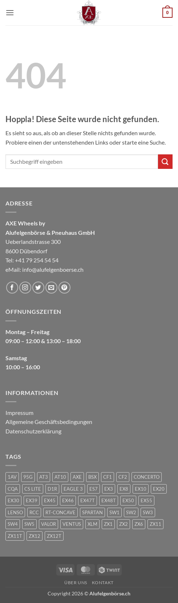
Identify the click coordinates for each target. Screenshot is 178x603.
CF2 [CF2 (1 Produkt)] (122, 477)
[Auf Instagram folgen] (25, 288)
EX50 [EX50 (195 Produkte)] (128, 500)
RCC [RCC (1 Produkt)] (34, 512)
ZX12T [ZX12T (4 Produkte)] (54, 536)
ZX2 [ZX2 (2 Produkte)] (123, 524)
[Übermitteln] (165, 161)
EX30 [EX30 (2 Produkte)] (13, 500)
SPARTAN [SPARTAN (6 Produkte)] (92, 512)
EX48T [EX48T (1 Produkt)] (108, 500)
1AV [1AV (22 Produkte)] (12, 477)
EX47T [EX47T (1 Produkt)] (87, 500)
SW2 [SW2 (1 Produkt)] (131, 512)
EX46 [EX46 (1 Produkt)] (68, 500)
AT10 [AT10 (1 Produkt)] (60, 477)
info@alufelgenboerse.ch (53, 269)
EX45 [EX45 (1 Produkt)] (50, 500)
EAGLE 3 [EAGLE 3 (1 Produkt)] (73, 489)
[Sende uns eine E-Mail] (51, 288)
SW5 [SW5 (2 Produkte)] (29, 524)
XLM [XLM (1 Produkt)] (92, 524)
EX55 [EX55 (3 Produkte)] (146, 500)
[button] (9, 12)
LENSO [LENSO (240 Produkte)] (15, 512)
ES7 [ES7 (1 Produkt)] (93, 489)
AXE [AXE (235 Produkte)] (77, 477)
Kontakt (103, 582)
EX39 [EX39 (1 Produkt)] (31, 500)
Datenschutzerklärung (33, 431)
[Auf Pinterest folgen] (64, 288)
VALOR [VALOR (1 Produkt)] (48, 524)
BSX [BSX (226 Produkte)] (92, 477)
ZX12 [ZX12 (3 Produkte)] (34, 536)
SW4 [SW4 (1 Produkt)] (13, 524)
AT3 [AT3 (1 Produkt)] (43, 477)
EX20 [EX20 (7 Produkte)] (159, 489)
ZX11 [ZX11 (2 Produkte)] (155, 524)
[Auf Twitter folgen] (38, 288)
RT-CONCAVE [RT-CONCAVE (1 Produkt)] (60, 512)
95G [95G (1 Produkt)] (28, 477)
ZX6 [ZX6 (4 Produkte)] (138, 524)
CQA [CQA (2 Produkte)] (13, 489)
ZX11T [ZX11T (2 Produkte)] (15, 536)
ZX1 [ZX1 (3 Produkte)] (108, 524)
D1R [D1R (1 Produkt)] (52, 489)
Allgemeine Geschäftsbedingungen (48, 421)
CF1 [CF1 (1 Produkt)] (107, 477)
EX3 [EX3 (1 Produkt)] (108, 489)
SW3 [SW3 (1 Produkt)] (148, 512)
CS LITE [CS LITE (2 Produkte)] (32, 489)
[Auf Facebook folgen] (12, 288)
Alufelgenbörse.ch (109, 593)
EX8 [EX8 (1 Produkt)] (124, 489)
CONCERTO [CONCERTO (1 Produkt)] (146, 477)
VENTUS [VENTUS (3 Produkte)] (71, 524)
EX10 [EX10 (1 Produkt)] (140, 489)
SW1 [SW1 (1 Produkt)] (114, 512)
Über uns (75, 582)
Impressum (19, 412)
